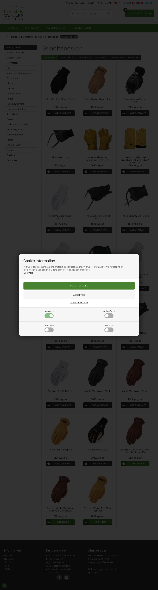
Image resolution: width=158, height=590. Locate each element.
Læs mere (28, 273)
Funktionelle (48, 328)
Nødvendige (49, 314)
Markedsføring (109, 314)
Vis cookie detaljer (79, 302)
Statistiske (108, 328)
